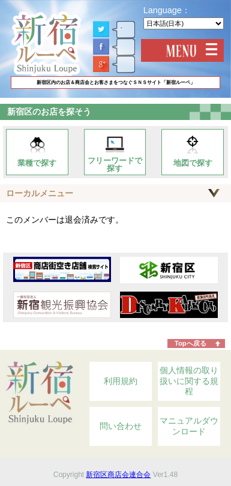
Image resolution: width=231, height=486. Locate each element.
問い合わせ (121, 426)
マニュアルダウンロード (189, 426)
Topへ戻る (190, 343)
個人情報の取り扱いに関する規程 (189, 380)
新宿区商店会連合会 (118, 474)
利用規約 (120, 381)
